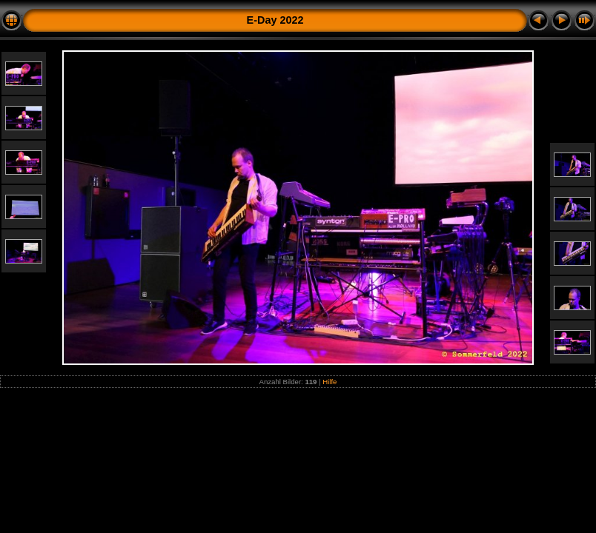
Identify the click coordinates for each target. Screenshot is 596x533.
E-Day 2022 (275, 20)
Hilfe (329, 382)
